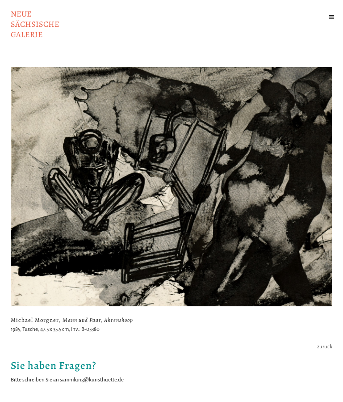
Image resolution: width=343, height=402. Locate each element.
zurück (324, 347)
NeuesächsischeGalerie (35, 24)
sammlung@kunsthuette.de (92, 380)
